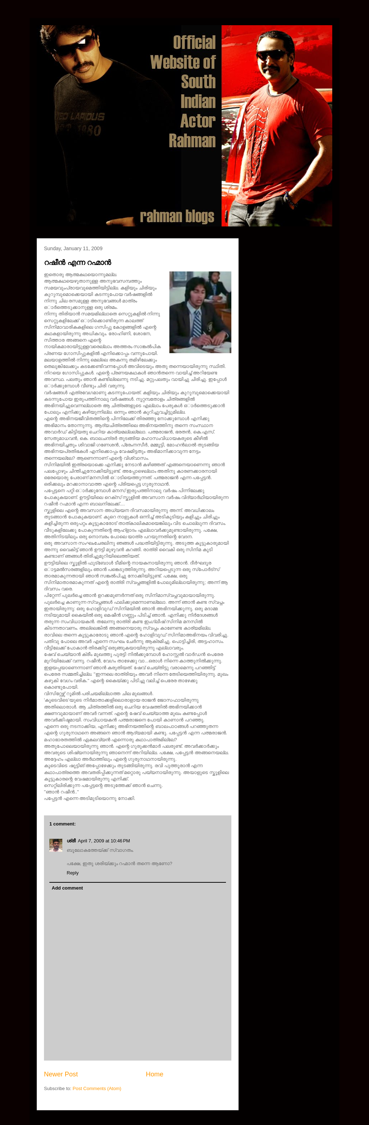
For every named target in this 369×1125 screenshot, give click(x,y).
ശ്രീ (71, 840)
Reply (73, 873)
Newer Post (61, 1074)
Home (155, 1074)
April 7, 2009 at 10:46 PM (104, 840)
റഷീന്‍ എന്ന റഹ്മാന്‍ (77, 262)
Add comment (67, 888)
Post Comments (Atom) (97, 1088)
